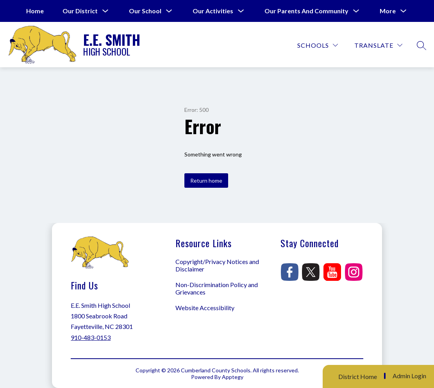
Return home (206, 180)
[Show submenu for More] (388, 11)
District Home (357, 376)
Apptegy (232, 377)
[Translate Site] (378, 45)
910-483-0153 (91, 337)
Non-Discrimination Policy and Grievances (216, 288)
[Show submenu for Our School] (145, 11)
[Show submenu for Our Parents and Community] (306, 11)
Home (35, 10)
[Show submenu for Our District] (80, 11)
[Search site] (421, 45)
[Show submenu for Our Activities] (213, 11)
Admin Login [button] (409, 376)
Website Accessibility (204, 307)
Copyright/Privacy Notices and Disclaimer (217, 265)
